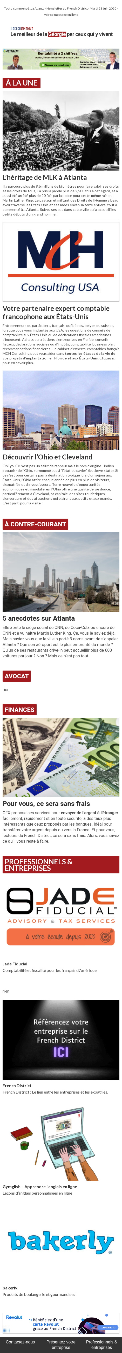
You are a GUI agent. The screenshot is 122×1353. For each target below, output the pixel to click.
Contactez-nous (20, 1342)
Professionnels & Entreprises (38, 864)
